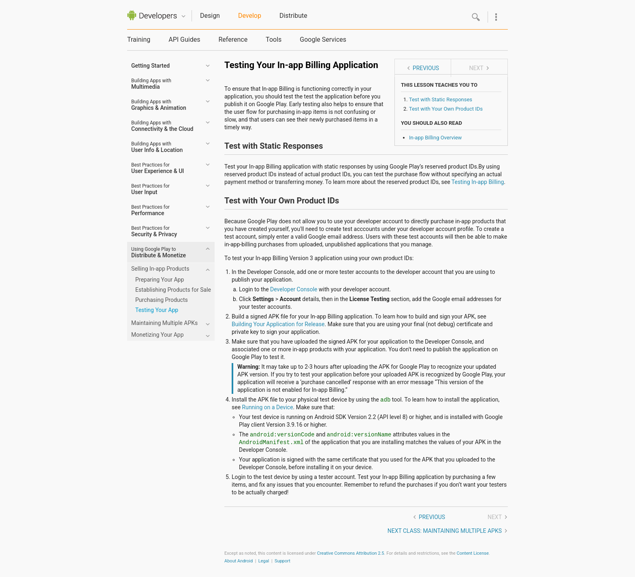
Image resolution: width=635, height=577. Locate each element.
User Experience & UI (157, 168)
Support (282, 561)
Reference (232, 39)
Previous (426, 68)
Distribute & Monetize (158, 252)
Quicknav (183, 16)
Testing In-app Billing (478, 182)
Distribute (293, 15)
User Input (150, 189)
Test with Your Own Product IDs (446, 109)
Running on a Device (267, 407)
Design (210, 15)
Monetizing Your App (157, 334)
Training (138, 39)
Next (476, 68)
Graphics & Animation (158, 105)
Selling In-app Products (160, 268)
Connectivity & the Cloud (162, 126)
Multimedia (151, 84)
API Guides (184, 39)
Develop (249, 15)
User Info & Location (157, 147)
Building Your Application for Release (278, 324)
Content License (473, 553)
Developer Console (293, 289)
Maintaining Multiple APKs (164, 323)
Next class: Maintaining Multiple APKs (445, 531)
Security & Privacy (154, 231)
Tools (273, 39)
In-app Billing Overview (435, 138)
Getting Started (150, 65)
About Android (238, 561)
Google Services (323, 39)
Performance (150, 210)
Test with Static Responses (440, 99)
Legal (263, 561)
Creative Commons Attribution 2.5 (350, 553)
